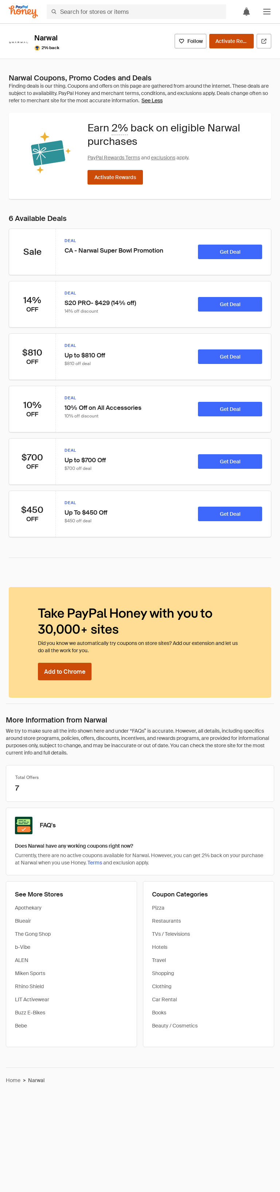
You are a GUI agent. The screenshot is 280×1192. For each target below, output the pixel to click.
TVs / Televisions (171, 934)
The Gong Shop (33, 934)
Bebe (21, 1025)
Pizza (158, 907)
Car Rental (164, 999)
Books (159, 1012)
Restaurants (166, 921)
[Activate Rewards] (231, 41)
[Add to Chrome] (65, 671)
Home (13, 1080)
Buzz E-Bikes (30, 1012)
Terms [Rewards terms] (95, 862)
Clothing (161, 986)
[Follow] (190, 41)
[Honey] (23, 11)
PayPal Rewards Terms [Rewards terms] (114, 157)
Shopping (163, 973)
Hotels (159, 947)
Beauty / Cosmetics (175, 1025)
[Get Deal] (230, 252)
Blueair (23, 921)
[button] (266, 11)
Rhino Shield (29, 986)
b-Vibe (22, 947)
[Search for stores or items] (136, 11)
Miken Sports (30, 973)
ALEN (21, 960)
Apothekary (28, 907)
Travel (159, 960)
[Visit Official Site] (264, 41)
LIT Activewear (32, 999)
